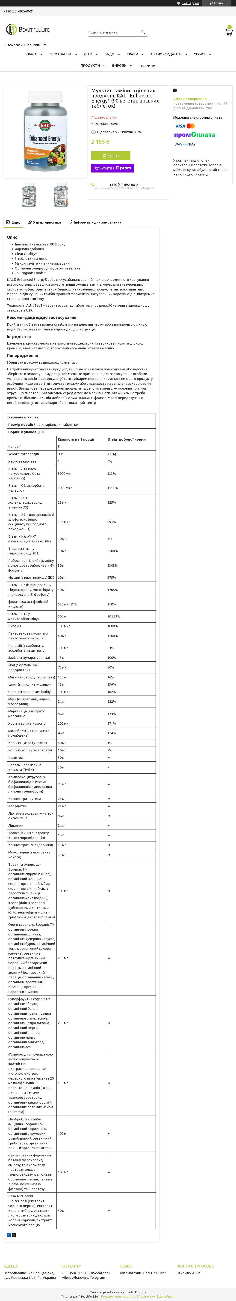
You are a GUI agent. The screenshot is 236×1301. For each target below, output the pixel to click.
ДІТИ (88, 54)
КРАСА (31, 54)
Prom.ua (140, 1292)
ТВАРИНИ (147, 66)
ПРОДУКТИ (90, 65)
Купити (113, 156)
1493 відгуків (190, 3)
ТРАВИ (132, 54)
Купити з (115, 168)
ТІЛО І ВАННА (60, 54)
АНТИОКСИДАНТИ (166, 54)
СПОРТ (199, 54)
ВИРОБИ (119, 65)
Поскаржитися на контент (119, 1296)
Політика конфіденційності (157, 1296)
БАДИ (109, 54)
